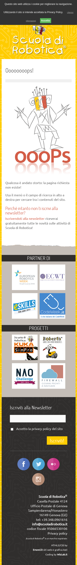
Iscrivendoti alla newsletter (25, 218)
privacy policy (41, 429)
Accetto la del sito (39, 429)
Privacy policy (57, 533)
